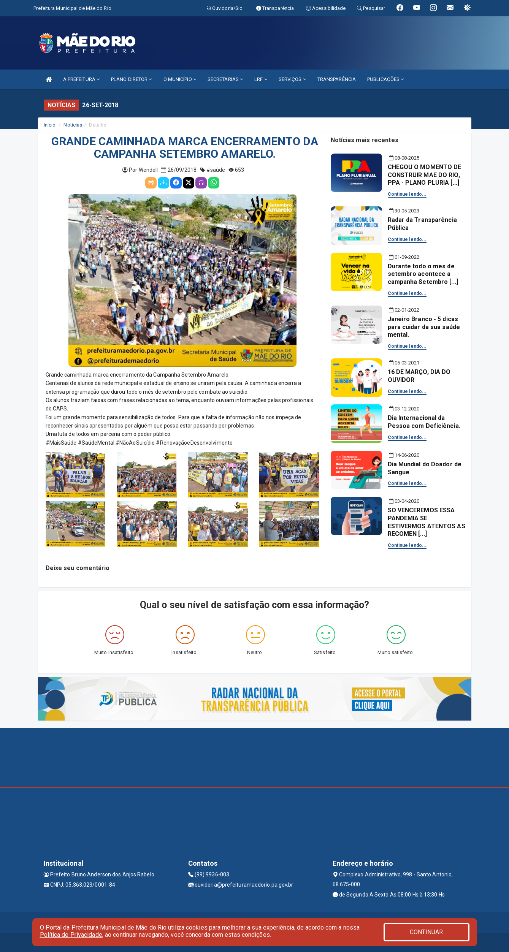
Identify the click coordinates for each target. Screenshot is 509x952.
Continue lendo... (407, 194)
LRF (260, 79)
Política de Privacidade (71, 934)
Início (50, 125)
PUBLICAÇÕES (385, 79)
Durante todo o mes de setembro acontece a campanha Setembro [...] (423, 274)
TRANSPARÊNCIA (336, 79)
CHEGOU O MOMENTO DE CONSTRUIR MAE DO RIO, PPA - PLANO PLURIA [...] (424, 175)
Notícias (72, 125)
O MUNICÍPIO (179, 79)
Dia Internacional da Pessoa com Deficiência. (424, 421)
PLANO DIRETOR (131, 79)
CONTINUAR (426, 932)
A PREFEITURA (81, 79)
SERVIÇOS (292, 79)
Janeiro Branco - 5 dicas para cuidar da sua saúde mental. (424, 327)
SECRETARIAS (225, 79)
